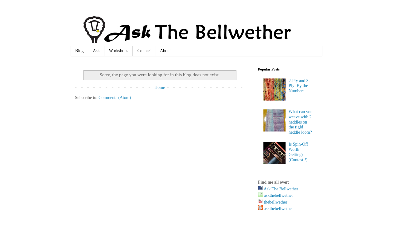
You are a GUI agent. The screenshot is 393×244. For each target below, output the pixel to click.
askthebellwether (275, 195)
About (165, 50)
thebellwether (272, 202)
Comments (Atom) (115, 97)
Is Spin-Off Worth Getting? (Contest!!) (298, 152)
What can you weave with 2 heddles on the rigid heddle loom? (301, 122)
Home (159, 87)
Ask (96, 50)
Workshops (118, 50)
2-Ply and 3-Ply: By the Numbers (299, 85)
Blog (79, 50)
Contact (144, 50)
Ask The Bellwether (278, 189)
